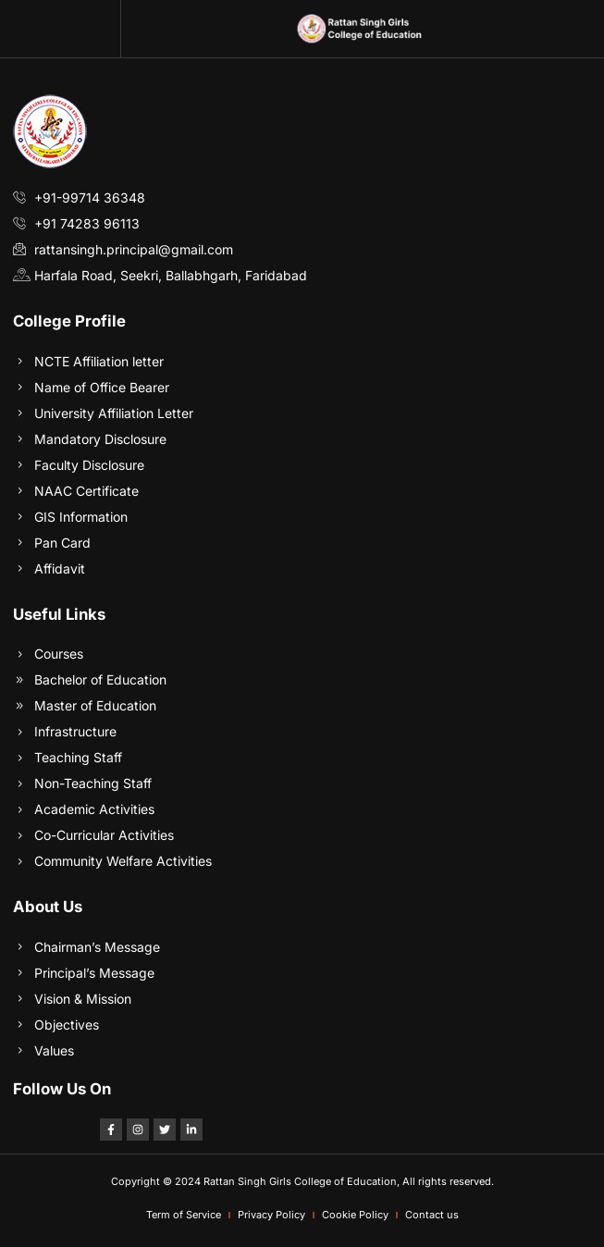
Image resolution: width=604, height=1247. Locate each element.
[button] (60, 28)
